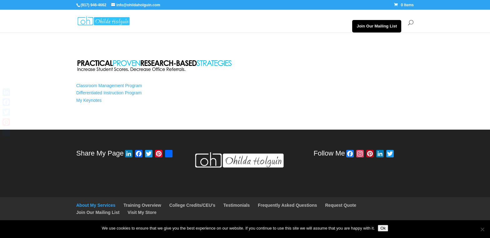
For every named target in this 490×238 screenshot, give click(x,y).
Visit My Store (142, 212)
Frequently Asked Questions (287, 205)
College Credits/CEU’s (192, 205)
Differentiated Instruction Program (109, 92)
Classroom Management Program (109, 85)
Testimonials (236, 205)
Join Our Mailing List (377, 26)
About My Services (95, 205)
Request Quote (340, 205)
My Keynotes (89, 100)
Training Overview (142, 205)
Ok (383, 228)
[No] (482, 229)
